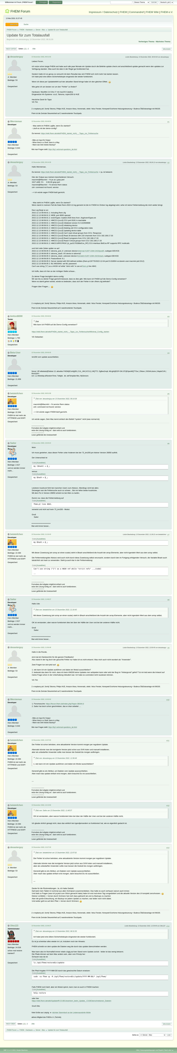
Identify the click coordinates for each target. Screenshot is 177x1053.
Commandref (136, 12)
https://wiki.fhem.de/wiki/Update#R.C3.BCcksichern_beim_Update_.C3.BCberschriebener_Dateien (71, 1001)
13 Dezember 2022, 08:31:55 (41, 57)
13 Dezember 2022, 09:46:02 (41, 316)
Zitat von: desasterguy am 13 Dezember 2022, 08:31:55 (56, 931)
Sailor (13, 443)
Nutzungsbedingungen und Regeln (151, 1050)
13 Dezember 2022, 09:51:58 (41, 393)
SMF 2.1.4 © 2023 (10, 1050)
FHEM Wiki (152, 12)
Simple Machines (22, 1050)
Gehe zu (135, 1035)
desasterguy (16, 57)
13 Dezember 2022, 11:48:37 (41, 599)
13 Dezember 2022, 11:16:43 (41, 534)
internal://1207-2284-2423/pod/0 (91, 251)
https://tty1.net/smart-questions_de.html (62, 149)
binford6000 (16, 316)
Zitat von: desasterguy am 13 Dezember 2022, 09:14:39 (56, 399)
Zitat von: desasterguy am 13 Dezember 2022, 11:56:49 (56, 758)
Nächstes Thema (163, 42)
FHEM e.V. (167, 12)
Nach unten (11, 49)
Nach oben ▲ (168, 1050)
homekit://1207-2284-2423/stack (90, 256)
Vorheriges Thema (146, 42)
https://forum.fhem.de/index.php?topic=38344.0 (65, 704)
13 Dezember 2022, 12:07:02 (41, 740)
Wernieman (16, 121)
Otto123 (14, 925)
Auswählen (41, 463)
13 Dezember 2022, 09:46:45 (41, 352)
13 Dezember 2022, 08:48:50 (41, 121)
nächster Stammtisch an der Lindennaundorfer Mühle (71, 1013)
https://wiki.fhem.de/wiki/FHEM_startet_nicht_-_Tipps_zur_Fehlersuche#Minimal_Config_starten (70, 332)
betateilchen (16, 393)
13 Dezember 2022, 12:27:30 (41, 847)
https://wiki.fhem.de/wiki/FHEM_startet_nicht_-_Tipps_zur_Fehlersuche (69, 133)
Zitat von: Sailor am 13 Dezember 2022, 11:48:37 (53, 810)
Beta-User (15, 352)
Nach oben (10, 1024)
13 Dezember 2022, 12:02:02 (41, 699)
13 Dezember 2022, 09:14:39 (41, 162)
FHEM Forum (20, 11)
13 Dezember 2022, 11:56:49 (41, 647)
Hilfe (137, 1050)
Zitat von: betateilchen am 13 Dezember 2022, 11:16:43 (56, 610)
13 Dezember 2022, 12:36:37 (41, 925)
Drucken (166, 49)
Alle (33, 49)
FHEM (123, 12)
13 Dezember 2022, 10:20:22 (41, 443)
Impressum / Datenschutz (103, 12)
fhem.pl (85, 266)
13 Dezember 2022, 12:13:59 (41, 805)
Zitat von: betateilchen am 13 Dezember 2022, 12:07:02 (56, 853)
